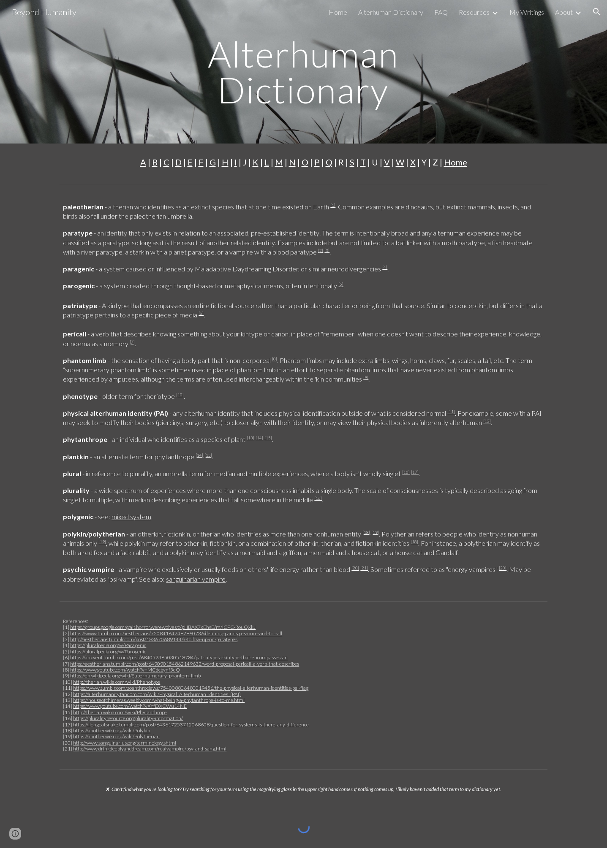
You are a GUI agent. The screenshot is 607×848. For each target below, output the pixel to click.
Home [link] (338, 12)
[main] (303, 72)
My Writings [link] (526, 12)
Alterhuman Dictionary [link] (390, 12)
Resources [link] (474, 12)
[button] (597, 12)
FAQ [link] (441, 12)
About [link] (564, 12)
